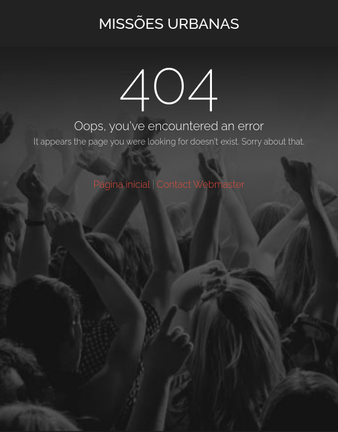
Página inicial (122, 184)
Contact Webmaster (200, 184)
